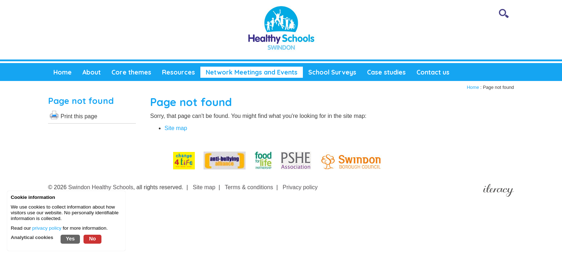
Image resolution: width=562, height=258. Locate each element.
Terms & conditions (249, 187)
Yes (70, 239)
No (92, 239)
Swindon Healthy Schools (100, 187)
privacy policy (47, 228)
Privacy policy (300, 187)
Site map (176, 128)
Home (473, 87)
